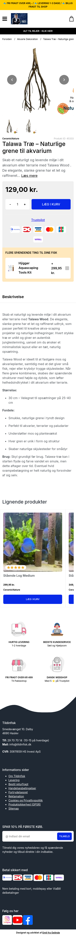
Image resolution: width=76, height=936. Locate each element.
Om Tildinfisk (16, 776)
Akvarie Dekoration (27, 39)
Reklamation (16, 796)
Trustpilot (38, 220)
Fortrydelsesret (18, 792)
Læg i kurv (33, 599)
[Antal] (17, 204)
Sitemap (13, 808)
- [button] (10, 204)
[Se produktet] (11, 268)
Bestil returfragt (18, 784)
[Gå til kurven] (69, 18)
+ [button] (25, 204)
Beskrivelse (13, 296)
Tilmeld (64, 836)
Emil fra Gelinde (51, 932)
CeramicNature (10, 138)
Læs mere (29, 176)
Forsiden (7, 39)
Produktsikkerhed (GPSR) (24, 804)
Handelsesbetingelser (22, 788)
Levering (13, 780)
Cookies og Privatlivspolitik (25, 800)
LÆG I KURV (51, 204)
